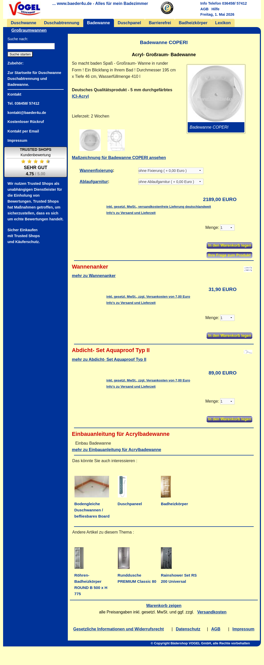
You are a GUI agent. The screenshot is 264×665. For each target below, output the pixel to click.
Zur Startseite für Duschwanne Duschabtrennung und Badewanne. (34, 78)
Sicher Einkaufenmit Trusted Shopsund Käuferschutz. (23, 236)
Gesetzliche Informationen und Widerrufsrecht (118, 629)
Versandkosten (212, 612)
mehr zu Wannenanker (94, 275)
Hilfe (215, 9)
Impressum (243, 629)
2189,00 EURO (220, 199)
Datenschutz (188, 629)
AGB (204, 9)
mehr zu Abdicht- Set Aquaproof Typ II (109, 359)
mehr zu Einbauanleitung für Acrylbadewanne (116, 449)
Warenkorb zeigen (164, 605)
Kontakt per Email (23, 131)
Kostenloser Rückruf (25, 122)
